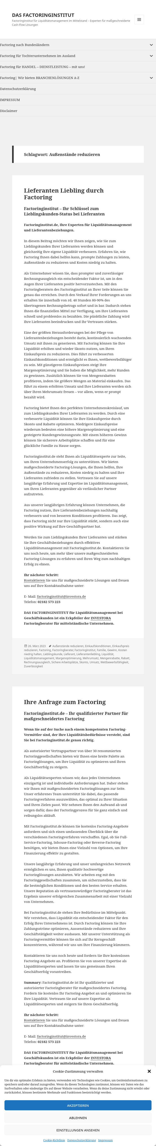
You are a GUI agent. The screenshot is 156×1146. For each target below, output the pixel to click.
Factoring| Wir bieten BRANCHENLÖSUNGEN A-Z (39, 77)
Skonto (83, 662)
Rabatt (125, 658)
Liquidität (107, 654)
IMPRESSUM (10, 99)
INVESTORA (101, 618)
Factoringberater (62, 650)
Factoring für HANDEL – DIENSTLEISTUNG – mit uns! (42, 66)
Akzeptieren (78, 1105)
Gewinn (112, 650)
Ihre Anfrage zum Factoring (65, 702)
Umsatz (94, 662)
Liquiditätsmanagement (39, 658)
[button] (149, 1071)
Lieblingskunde (52, 654)
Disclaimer (8, 110)
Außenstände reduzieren (68, 646)
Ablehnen (78, 1117)
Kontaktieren (34, 580)
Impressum (105, 1140)
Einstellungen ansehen (78, 1130)
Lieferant (69, 654)
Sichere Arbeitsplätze (65, 662)
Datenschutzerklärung (81, 1140)
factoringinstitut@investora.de (61, 596)
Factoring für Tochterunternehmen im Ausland (37, 55)
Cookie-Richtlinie (54, 1140)
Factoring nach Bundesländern (24, 44)
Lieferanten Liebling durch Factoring (64, 193)
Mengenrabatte (110, 658)
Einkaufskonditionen (98, 646)
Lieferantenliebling (88, 654)
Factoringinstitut (85, 650)
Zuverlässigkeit (33, 666)
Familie (101, 650)
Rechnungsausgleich (37, 662)
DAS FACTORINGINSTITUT (43, 14)
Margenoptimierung (68, 658)
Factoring (45, 650)
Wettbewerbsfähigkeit (114, 662)
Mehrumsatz (91, 658)
